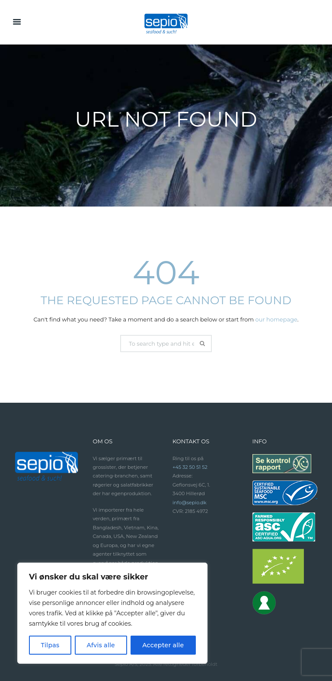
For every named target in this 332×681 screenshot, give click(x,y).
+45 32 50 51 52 (190, 467)
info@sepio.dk (189, 503)
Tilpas (50, 645)
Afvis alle (100, 645)
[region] (112, 613)
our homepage (276, 319)
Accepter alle (163, 645)
